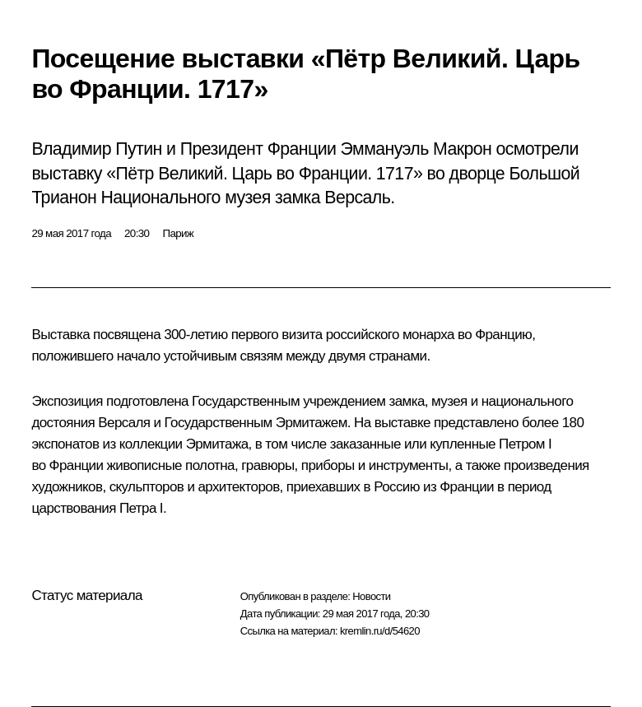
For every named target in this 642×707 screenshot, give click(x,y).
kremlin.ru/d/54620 (380, 631)
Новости (371, 596)
